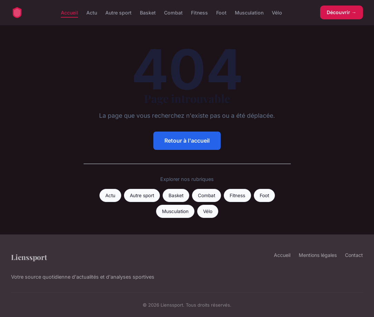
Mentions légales (318, 255)
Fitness (199, 12)
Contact (354, 255)
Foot (221, 12)
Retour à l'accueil (187, 140)
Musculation (249, 12)
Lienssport (29, 257)
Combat (173, 12)
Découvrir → (341, 12)
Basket (148, 12)
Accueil (69, 12)
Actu (91, 12)
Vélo (277, 12)
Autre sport (118, 12)
